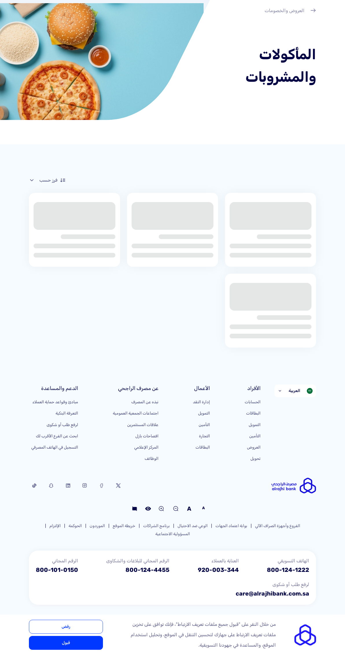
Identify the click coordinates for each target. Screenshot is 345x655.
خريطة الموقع (124, 525)
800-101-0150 (57, 569)
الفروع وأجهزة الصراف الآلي (277, 525)
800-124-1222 (288, 569)
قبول (66, 642)
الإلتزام (55, 525)
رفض (66, 626)
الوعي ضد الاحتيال (193, 525)
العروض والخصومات (290, 11)
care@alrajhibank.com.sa (272, 593)
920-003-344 (218, 569)
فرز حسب (47, 180)
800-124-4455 (147, 569)
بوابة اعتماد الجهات (231, 525)
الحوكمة (75, 525)
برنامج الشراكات (156, 525)
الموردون (97, 525)
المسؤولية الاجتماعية (172, 533)
